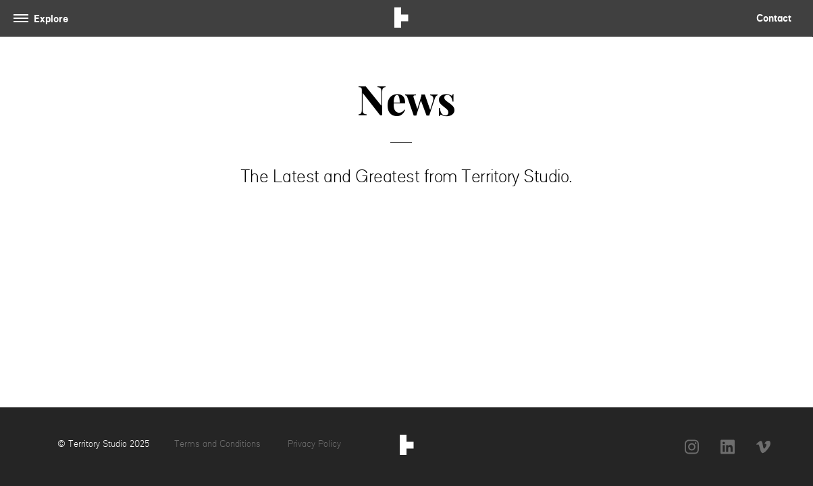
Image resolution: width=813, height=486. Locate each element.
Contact (773, 17)
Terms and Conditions (218, 443)
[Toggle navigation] (43, 18)
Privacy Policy (314, 443)
